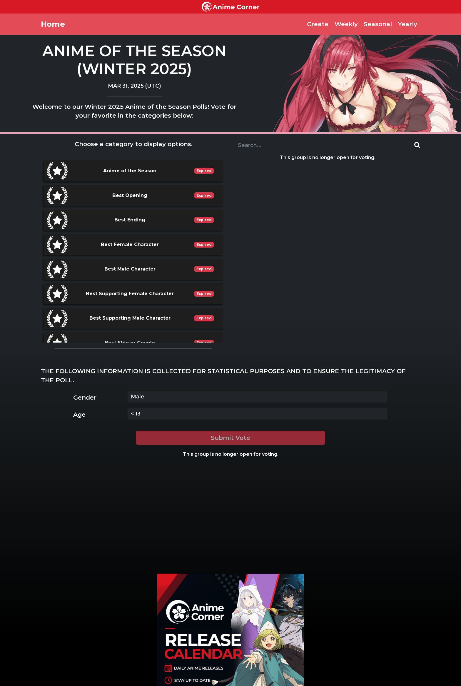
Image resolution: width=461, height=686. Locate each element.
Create (317, 24)
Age (79, 414)
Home (53, 24)
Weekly (346, 24)
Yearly (407, 24)
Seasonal (378, 24)
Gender (84, 397)
